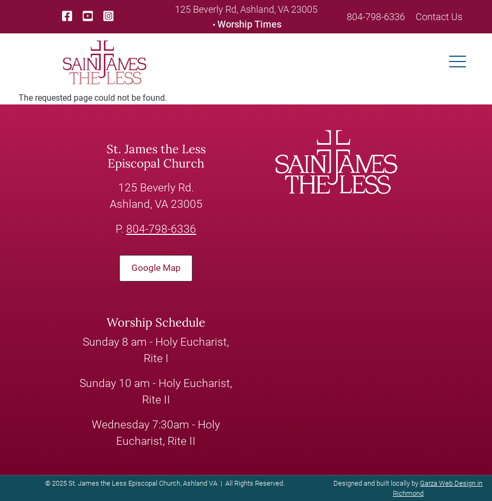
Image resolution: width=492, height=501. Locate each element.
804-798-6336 (376, 16)
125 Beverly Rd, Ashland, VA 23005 (246, 9)
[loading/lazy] (104, 62)
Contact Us (439, 16)
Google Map (156, 267)
